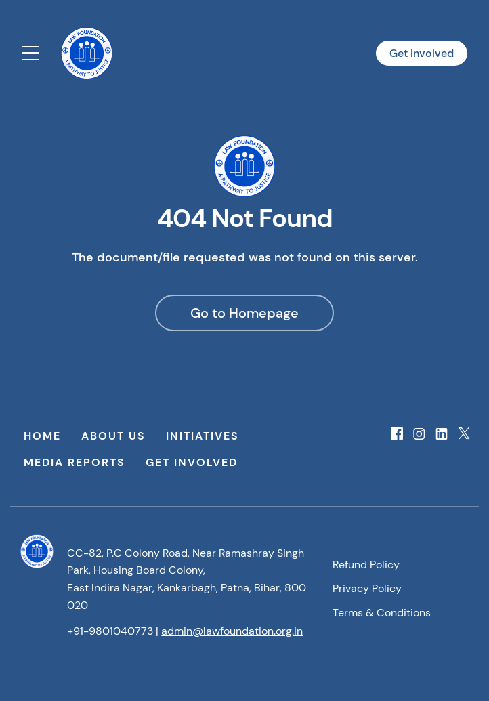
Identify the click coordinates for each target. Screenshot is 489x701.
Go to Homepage (244, 313)
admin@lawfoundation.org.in (232, 631)
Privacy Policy (367, 588)
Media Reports (74, 462)
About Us (113, 436)
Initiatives (202, 436)
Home (42, 436)
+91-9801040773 (110, 631)
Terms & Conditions (382, 613)
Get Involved (421, 53)
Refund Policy (366, 564)
